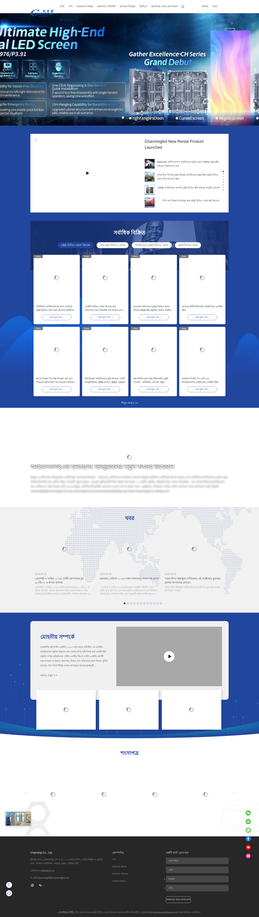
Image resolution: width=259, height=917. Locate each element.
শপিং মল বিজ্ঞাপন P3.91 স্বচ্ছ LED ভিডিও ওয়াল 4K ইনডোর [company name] (191, 200)
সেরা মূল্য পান (56, 317)
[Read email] (248, 821)
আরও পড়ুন (48, 675)
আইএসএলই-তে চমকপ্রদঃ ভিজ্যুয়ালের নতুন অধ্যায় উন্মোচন (102, 466)
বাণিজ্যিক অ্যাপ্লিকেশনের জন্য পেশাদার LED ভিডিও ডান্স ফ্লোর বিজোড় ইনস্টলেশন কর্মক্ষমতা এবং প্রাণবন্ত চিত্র (56, 308)
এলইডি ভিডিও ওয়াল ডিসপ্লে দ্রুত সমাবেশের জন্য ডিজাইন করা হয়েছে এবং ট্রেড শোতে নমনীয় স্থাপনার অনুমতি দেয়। (104, 308)
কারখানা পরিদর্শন (106, 6)
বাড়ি (61, 6)
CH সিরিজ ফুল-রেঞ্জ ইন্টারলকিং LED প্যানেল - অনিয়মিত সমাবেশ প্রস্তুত (150, 380)
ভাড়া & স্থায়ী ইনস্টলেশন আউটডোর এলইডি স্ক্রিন (202, 308)
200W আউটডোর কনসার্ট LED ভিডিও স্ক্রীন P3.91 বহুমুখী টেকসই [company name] (188, 187)
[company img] (150, 164)
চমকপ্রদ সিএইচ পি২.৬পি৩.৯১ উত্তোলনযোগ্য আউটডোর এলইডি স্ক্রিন (200, 380)
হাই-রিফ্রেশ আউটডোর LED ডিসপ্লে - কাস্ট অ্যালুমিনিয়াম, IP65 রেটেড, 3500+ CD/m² (105, 380)
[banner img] (129, 124)
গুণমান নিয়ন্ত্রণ (128, 6)
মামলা (205, 6)
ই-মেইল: (49, 878)
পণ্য (70, 6)
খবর (214, 6)
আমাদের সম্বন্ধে (85, 6)
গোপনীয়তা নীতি (66, 912)
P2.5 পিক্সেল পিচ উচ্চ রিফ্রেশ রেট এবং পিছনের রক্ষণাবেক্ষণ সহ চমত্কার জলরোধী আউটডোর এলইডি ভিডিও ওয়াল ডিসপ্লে (56, 380)
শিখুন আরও (129, 402)
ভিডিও (143, 6)
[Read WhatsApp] (248, 830)
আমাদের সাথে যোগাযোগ (164, 6)
